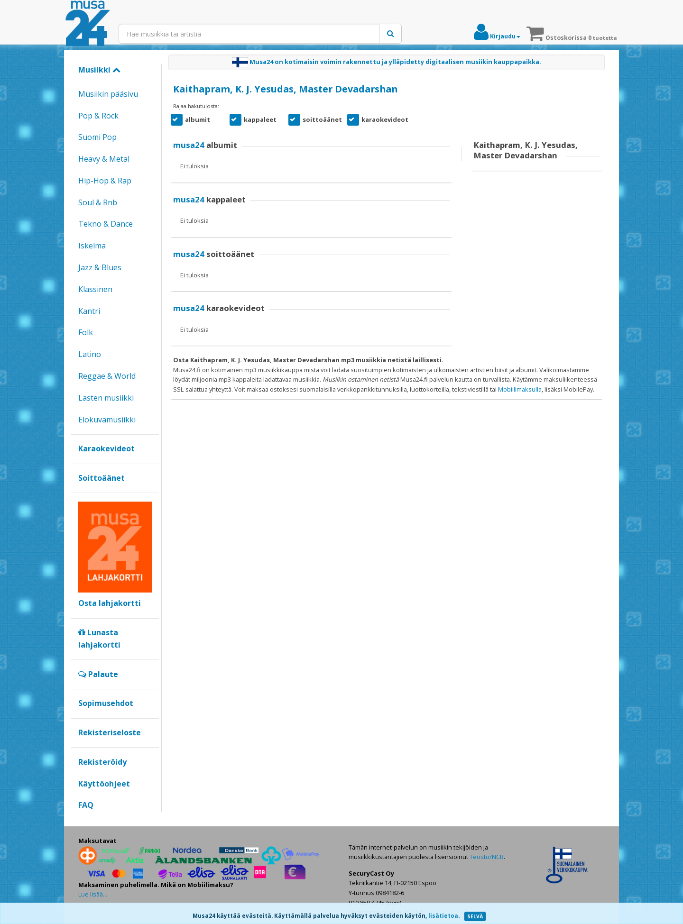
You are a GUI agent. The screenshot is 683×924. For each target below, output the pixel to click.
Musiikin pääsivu (108, 94)
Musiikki (99, 69)
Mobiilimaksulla (520, 389)
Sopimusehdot (105, 703)
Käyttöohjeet (104, 783)
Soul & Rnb (97, 202)
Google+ (83, 821)
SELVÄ (475, 916)
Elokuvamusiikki (107, 419)
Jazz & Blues (99, 267)
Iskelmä (92, 245)
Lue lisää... (92, 894)
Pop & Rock (98, 115)
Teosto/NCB (487, 856)
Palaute (98, 674)
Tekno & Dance (105, 224)
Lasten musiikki (106, 398)
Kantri (89, 311)
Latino (89, 354)
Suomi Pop (97, 137)
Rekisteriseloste (109, 732)
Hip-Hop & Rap (104, 180)
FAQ (85, 805)
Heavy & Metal (103, 159)
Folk (85, 332)
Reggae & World (107, 376)
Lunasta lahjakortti (99, 638)
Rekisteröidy (102, 762)
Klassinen (95, 289)
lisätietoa (443, 915)
